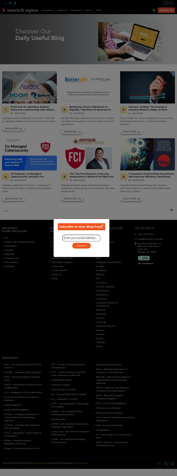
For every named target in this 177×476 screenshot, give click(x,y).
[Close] (102, 225)
